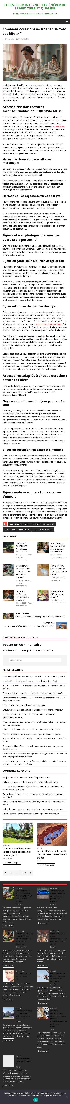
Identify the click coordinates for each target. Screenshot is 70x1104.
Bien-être (20, 931)
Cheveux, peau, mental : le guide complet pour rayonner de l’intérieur (33, 710)
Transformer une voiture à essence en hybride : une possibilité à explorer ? (57, 896)
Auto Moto (54, 888)
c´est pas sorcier (10, 801)
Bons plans (55, 931)
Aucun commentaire (58, 557)
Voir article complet (11, 862)
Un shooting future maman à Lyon (23, 974)
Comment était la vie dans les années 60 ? (24, 1061)
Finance (19, 1008)
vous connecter (20, 650)
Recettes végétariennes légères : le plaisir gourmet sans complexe (31, 734)
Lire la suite (8, 926)
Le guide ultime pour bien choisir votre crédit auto (24, 705)
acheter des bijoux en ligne (49, 324)
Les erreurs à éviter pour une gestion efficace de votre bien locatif (24, 1014)
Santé (39, 848)
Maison (6, 845)
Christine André (9, 786)
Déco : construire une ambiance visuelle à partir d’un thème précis (31, 729)
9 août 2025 (9, 39)
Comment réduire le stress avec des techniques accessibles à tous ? (32, 693)
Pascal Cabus (23, 39)
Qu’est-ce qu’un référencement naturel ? (57, 594)
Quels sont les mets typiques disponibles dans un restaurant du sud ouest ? (58, 938)
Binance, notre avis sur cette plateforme (40, 782)
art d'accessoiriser (19, 524)
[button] (66, 21)
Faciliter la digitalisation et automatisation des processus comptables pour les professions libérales (58, 1018)
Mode (18, 1056)
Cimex (5, 794)
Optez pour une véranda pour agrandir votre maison (40, 809)
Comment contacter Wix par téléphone (32, 777)
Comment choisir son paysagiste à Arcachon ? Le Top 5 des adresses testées (24, 896)
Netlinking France (10, 782)
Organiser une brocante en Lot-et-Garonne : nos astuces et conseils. (23, 572)
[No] (66, 1096)
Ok (35, 1100)
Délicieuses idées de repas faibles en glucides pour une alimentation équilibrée (24, 938)
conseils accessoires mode (17, 529)
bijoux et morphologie (43, 524)
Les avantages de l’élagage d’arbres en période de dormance (57, 977)
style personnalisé (43, 529)
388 (24, 872)
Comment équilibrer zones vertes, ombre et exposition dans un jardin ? (34, 676)
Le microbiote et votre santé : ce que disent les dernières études (31, 681)
